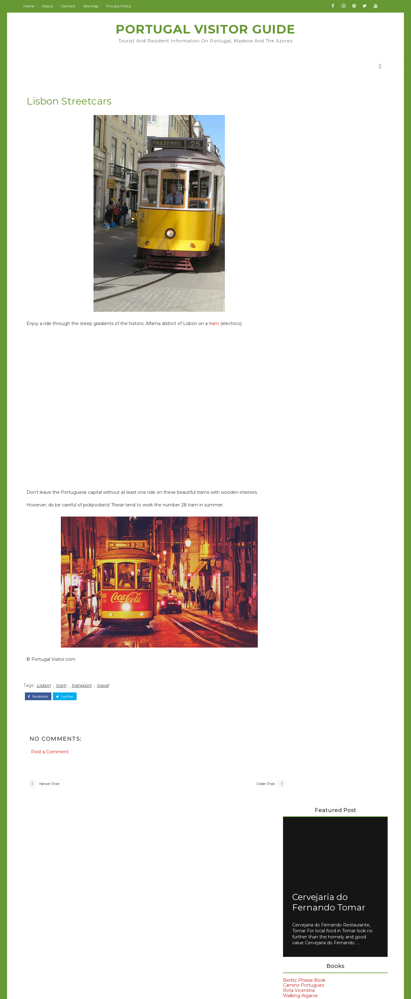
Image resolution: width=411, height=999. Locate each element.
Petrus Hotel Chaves (303, 492)
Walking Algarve (298, 276)
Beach (50, 869)
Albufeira (53, 845)
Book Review (59, 881)
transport (84, 686)
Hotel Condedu (297, 467)
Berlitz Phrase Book (302, 260)
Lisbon (46, 686)
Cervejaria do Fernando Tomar (326, 182)
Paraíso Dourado (298, 487)
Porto (294, 620)
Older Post (240, 784)
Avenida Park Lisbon (303, 441)
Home (31, 6)
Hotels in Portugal (300, 477)
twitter (67, 697)
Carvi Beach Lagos (301, 451)
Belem (295, 568)
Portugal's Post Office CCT (342, 352)
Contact (70, 6)
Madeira (297, 610)
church (51, 942)
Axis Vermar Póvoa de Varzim (312, 446)
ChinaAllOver (168, 880)
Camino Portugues (301, 265)
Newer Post (52, 784)
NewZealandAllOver (175, 916)
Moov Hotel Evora (300, 482)
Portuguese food (309, 631)
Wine (49, 930)
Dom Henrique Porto (304, 456)
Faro (292, 589)
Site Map (93, 6)
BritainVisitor (168, 871)
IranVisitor (165, 898)
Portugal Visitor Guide (205, 29)
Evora (294, 579)
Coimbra (53, 894)
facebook (40, 697)
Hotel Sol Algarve (299, 472)
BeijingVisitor (168, 853)
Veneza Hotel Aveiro (303, 497)
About (49, 6)
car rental (300, 652)
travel (105, 686)
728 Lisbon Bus (328, 401)
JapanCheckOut (171, 907)
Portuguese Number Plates (343, 327)
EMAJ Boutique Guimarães (310, 461)
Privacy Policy (121, 6)
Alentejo (53, 857)
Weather (53, 918)
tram (216, 324)
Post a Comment (52, 751)
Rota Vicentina (297, 271)
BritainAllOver (169, 862)
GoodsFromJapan (173, 889)
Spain (294, 641)
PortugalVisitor (170, 843)
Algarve (297, 558)
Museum (53, 906)
